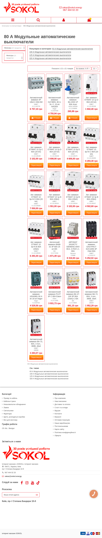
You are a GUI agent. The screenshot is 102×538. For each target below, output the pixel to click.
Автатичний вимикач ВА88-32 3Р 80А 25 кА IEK (54, 245)
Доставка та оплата (62, 404)
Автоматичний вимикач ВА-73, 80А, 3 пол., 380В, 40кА (36, 342)
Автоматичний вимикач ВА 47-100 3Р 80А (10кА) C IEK (73, 295)
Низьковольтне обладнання (15, 404)
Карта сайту (59, 429)
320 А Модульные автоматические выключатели (50, 58)
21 (95, 69)
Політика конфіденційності (65, 432)
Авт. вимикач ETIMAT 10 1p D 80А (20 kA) (91, 100)
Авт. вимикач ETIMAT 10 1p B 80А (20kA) (54, 197)
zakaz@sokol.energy (72, 7)
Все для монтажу (10, 420)
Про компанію (60, 398)
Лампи (6, 408)
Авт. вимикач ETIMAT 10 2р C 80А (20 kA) (36, 149)
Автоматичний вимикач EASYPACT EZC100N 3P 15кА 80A (91, 246)
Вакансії (58, 417)
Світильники (8, 411)
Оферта (58, 436)
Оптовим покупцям (62, 420)
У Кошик (36, 118)
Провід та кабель (10, 398)
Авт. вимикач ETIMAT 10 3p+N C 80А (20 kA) (91, 150)
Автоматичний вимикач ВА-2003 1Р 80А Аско (73, 101)
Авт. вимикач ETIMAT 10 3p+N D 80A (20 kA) (36, 198)
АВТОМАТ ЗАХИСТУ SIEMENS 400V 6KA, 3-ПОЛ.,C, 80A (73, 246)
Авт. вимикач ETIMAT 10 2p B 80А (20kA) (73, 197)
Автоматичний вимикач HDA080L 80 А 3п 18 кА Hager (36, 295)
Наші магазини (60, 401)
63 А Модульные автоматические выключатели (72, 49)
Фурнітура (8, 414)
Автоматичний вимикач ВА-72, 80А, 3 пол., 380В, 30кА (91, 295)
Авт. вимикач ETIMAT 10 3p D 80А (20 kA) (73, 149)
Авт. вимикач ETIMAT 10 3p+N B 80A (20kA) (36, 245)
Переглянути (92, 118)
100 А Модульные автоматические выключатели (50, 52)
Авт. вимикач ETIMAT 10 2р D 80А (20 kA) (54, 149)
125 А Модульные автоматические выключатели (50, 55)
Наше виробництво (62, 423)
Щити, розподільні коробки (14, 417)
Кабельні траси (10, 401)
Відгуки (57, 411)
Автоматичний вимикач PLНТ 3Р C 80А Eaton (54, 294)
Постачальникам (61, 426)
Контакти (58, 414)
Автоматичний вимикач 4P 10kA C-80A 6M (36, 100)
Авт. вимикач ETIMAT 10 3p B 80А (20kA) (91, 197)
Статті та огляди (61, 408)
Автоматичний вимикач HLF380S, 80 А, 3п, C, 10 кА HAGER (54, 102)
